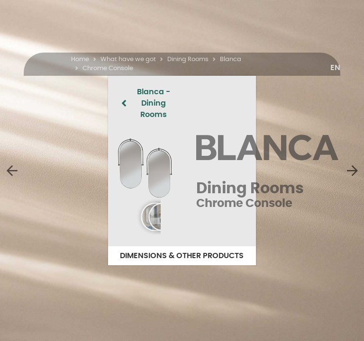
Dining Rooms (188, 59)
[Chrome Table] (352, 170)
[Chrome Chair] (12, 170)
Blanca (230, 59)
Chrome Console (107, 68)
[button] (335, 67)
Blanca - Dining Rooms (86, 92)
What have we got (128, 59)
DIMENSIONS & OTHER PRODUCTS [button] (182, 256)
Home (80, 59)
